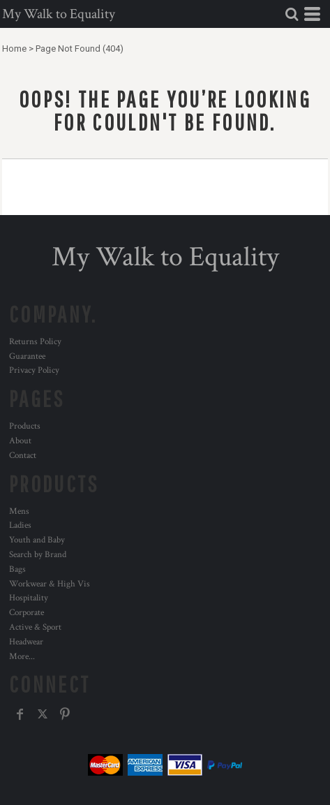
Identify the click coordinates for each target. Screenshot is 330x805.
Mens (19, 511)
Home (14, 48)
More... (22, 657)
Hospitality (28, 598)
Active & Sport (35, 627)
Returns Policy (35, 342)
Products (24, 426)
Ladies (20, 525)
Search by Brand (37, 555)
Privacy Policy (34, 370)
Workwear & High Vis (49, 584)
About (20, 441)
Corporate (26, 613)
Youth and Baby (37, 540)
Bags (17, 569)
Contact (22, 455)
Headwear (26, 642)
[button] (292, 14)
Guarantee (27, 356)
